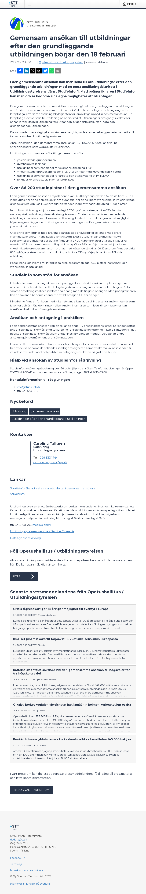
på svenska (43, 883)
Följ (24, 576)
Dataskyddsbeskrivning (25, 538)
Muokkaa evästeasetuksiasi (26, 870)
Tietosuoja (16, 864)
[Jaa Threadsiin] (39, 71)
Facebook (16, 858)
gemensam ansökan (45, 411)
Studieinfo (17, 494)
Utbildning (19, 411)
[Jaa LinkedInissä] (26, 71)
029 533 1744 (49, 457)
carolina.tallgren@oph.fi (50, 462)
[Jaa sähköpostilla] (58, 71)
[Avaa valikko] (30, 4)
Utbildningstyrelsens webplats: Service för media (42, 531)
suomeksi (16, 883)
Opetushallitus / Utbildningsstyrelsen (61, 62)
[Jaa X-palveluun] (32, 71)
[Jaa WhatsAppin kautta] (51, 71)
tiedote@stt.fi (18, 839)
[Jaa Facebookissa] (20, 71)
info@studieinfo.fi (28, 387)
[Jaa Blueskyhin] (45, 71)
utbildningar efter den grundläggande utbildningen (49, 419)
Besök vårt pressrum (31, 789)
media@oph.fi (41, 524)
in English (29, 883)
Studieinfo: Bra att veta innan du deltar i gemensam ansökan (52, 488)
